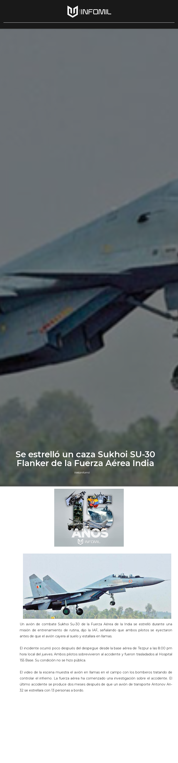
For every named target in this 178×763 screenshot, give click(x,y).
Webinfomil (82, 472)
